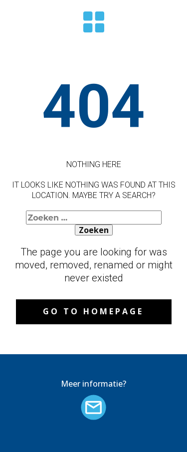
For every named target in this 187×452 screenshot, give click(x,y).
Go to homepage (93, 311)
